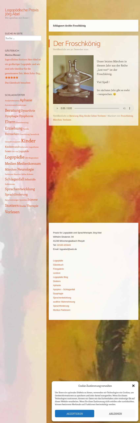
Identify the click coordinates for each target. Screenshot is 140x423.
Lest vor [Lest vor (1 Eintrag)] (15, 151)
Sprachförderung (61, 306)
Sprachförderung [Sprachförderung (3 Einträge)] (16, 194)
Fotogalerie (58, 269)
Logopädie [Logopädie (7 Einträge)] (14, 157)
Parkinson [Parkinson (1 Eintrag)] (9, 174)
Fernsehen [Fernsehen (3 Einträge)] (12, 134)
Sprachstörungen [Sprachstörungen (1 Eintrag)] (12, 200)
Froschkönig (127, 115)
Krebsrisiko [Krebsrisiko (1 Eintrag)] (23, 147)
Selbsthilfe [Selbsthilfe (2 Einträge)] (30, 179)
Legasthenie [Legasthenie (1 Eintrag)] (34, 147)
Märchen (57, 119)
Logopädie (58, 260)
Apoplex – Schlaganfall (64, 289)
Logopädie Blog (60, 277)
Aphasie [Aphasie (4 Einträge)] (26, 100)
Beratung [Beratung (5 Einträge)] (12, 110)
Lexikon (56, 273)
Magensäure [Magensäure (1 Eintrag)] (33, 158)
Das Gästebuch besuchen (17, 82)
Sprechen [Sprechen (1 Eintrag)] (23, 200)
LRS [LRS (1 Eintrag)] (26, 158)
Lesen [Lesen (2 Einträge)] (8, 151)
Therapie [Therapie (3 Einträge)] (32, 206)
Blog (81, 115)
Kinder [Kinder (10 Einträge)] (28, 140)
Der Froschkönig (76, 43)
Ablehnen (115, 413)
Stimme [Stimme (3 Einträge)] (33, 199)
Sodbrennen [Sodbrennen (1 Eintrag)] (10, 184)
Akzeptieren (75, 413)
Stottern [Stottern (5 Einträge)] (12, 205)
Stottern (57, 281)
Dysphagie (58, 293)
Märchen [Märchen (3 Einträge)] (11, 169)
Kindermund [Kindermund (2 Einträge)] (12, 146)
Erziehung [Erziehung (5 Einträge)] (13, 128)
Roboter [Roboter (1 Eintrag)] (30, 174)
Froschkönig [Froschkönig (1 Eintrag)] (24, 134)
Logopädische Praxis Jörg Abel (21, 11)
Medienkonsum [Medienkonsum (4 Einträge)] (29, 163)
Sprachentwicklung (62, 297)
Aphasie (57, 285)
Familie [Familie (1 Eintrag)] (26, 129)
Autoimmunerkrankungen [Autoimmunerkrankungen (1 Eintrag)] (15, 105)
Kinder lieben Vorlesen (95, 115)
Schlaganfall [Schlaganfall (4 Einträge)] (14, 179)
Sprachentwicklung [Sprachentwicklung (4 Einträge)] (20, 189)
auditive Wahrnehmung (64, 302)
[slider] (11, 77)
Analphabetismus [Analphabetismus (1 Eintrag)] (12, 100)
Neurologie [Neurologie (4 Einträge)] (25, 169)
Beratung (73, 115)
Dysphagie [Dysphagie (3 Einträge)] (12, 116)
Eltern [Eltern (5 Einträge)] (10, 121)
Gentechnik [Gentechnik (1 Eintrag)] (34, 134)
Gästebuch (58, 265)
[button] (133, 385)
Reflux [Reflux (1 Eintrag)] (24, 174)
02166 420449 (64, 245)
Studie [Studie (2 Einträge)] (22, 205)
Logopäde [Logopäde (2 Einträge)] (24, 151)
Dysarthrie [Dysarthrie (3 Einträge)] (28, 110)
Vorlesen (67, 119)
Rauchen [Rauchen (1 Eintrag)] (17, 174)
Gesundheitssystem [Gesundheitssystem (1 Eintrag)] (13, 142)
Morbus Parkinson (61, 310)
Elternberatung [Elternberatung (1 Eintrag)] (22, 122)
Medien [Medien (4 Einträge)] (10, 163)
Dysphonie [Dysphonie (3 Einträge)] (26, 116)
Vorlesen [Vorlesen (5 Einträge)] (12, 211)
